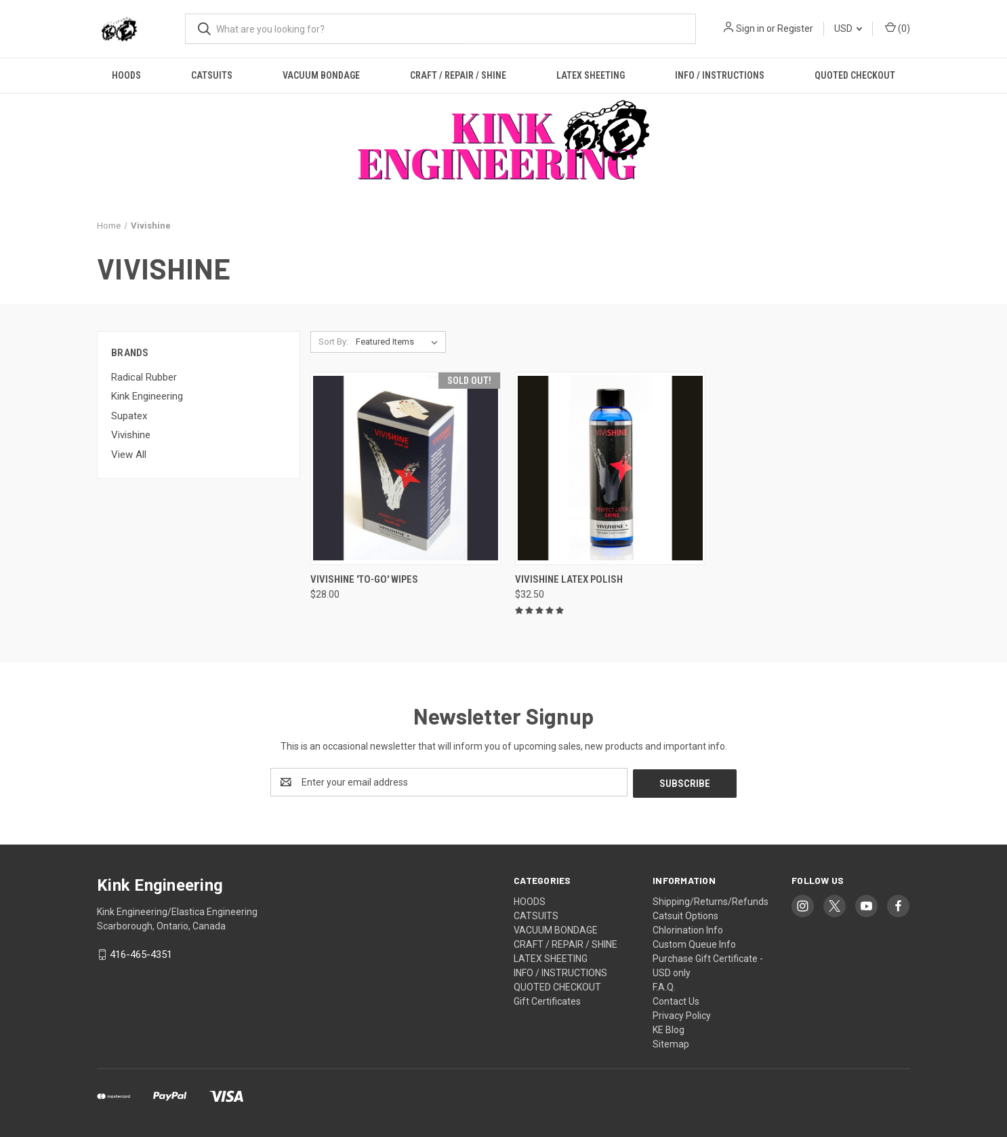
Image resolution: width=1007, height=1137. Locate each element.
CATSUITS (211, 75)
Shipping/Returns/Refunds (710, 900)
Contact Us (676, 1000)
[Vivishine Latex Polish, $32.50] (610, 468)
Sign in (750, 28)
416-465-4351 (141, 953)
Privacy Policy (682, 1014)
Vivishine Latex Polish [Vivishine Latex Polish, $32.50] (569, 579)
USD (848, 28)
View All (128, 454)
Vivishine (130, 435)
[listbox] (399, 342)
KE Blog (668, 1028)
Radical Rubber (144, 377)
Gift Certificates (547, 1000)
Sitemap (671, 1042)
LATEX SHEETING (590, 75)
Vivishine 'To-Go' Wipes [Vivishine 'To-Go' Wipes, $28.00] (364, 579)
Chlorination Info (688, 928)
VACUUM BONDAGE (321, 75)
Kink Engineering (147, 396)
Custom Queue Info (694, 943)
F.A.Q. (664, 985)
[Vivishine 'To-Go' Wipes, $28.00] (405, 468)
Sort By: (333, 341)
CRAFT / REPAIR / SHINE (458, 75)
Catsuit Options (685, 914)
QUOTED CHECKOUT (855, 75)
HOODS (126, 75)
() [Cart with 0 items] (897, 28)
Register (795, 28)
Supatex (129, 416)
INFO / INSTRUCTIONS (719, 75)
